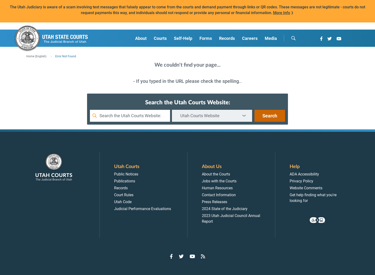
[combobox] (212, 116)
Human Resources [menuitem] (217, 188)
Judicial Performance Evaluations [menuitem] (142, 208)
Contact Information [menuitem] (219, 195)
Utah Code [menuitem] (123, 202)
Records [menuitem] (227, 38)
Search (269, 116)
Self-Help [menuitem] (183, 38)
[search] (293, 38)
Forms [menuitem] (205, 38)
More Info (281, 13)
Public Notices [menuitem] (126, 174)
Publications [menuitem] (124, 181)
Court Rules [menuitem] (123, 195)
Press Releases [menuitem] (214, 202)
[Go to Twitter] (329, 39)
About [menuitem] (141, 38)
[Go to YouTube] (338, 39)
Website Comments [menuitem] (306, 188)
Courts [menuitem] (160, 38)
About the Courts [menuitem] (216, 174)
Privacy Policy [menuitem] (301, 181)
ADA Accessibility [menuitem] (304, 174)
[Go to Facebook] (321, 39)
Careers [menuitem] (250, 38)
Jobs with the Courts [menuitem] (219, 181)
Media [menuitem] (271, 38)
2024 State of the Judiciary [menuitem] (225, 208)
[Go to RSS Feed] (203, 256)
